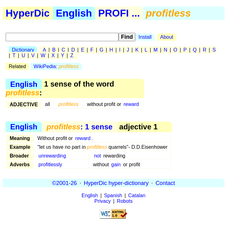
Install (145, 37)
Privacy (102, 201)
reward (131, 104)
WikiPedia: (56, 66)
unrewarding (52, 155)
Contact (165, 183)
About (166, 37)
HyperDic (28, 13)
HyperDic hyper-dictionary (116, 183)
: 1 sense (80, 126)
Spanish (113, 195)
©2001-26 (64, 183)
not (97, 155)
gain (116, 164)
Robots (125, 201)
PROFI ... (119, 13)
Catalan (136, 195)
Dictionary (23, 49)
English (74, 13)
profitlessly (50, 164)
